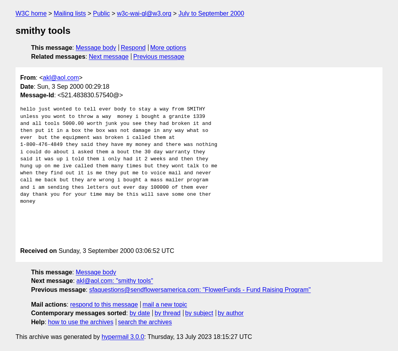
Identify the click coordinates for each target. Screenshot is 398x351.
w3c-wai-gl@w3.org (144, 13)
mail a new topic (165, 304)
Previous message (159, 56)
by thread (168, 313)
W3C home (31, 13)
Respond (133, 47)
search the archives (145, 322)
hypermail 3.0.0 (122, 336)
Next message (109, 56)
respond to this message (104, 304)
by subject (199, 313)
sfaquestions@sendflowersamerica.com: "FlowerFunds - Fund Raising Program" (200, 289)
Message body (96, 47)
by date (139, 313)
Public (101, 13)
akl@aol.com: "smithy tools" (115, 280)
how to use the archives (80, 322)
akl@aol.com (61, 77)
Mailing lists (70, 13)
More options (168, 47)
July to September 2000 (211, 13)
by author (231, 313)
